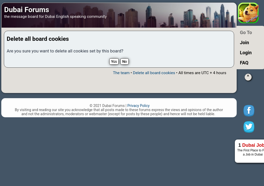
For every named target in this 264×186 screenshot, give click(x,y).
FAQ (244, 62)
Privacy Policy (138, 106)
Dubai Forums (26, 9)
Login (246, 52)
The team (121, 73)
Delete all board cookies (154, 73)
